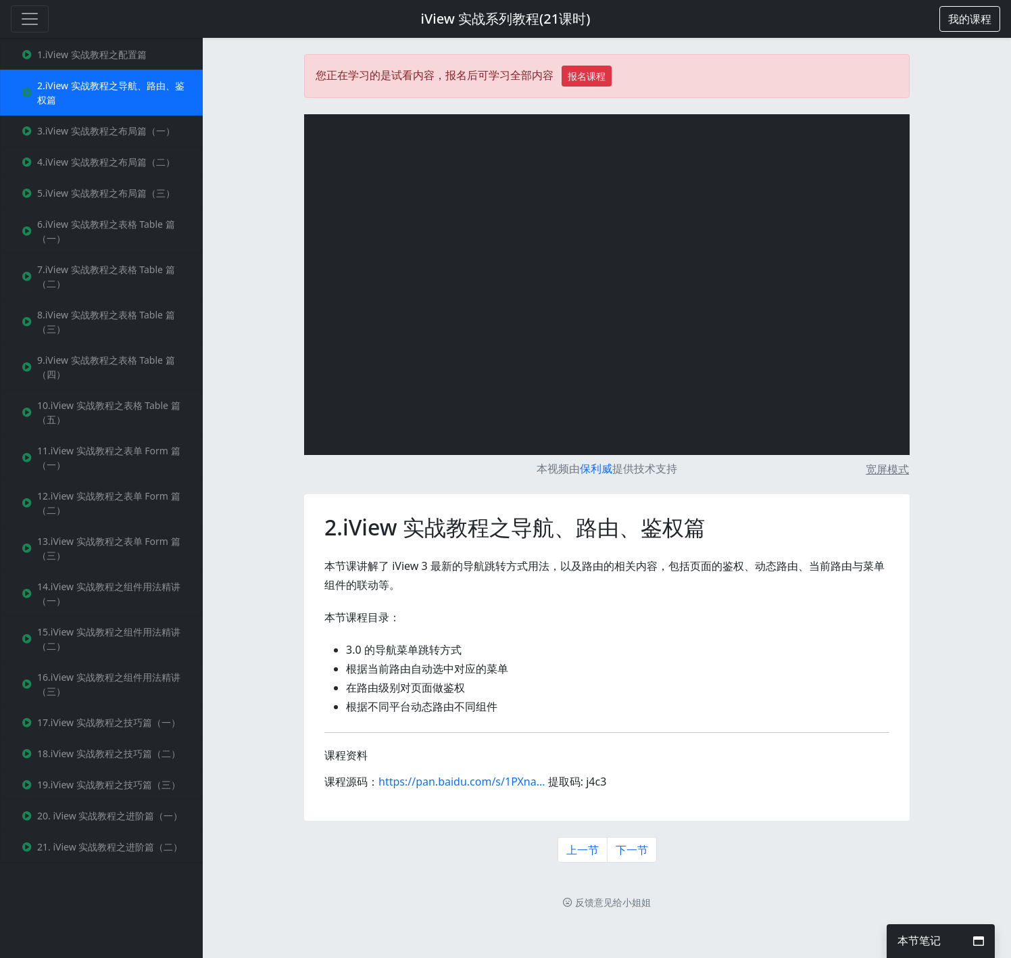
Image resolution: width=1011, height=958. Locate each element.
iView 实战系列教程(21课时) (506, 18)
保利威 (596, 468)
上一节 (582, 849)
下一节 (632, 849)
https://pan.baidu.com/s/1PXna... (461, 781)
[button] (969, 19)
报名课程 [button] (587, 76)
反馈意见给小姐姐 (607, 902)
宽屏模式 (887, 469)
